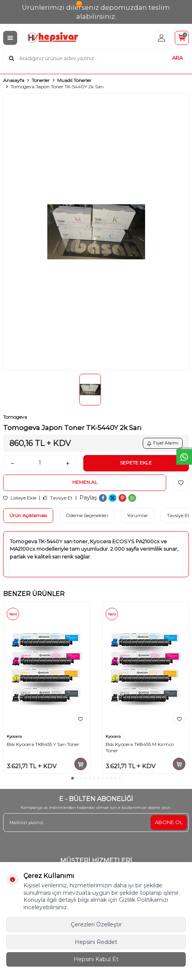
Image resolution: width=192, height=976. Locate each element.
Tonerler (41, 80)
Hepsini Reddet (96, 942)
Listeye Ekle (19, 498)
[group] (96, 232)
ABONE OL (169, 822)
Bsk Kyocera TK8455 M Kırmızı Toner (140, 747)
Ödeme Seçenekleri (87, 515)
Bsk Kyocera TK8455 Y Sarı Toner (43, 744)
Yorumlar (137, 515)
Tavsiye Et (58, 498)
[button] (72, 778)
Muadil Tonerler (74, 80)
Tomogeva (15, 417)
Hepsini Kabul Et (96, 959)
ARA (177, 58)
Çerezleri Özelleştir (96, 924)
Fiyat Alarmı (162, 443)
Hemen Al (84, 482)
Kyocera (14, 736)
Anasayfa (13, 80)
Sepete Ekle (136, 463)
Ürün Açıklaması (28, 515)
